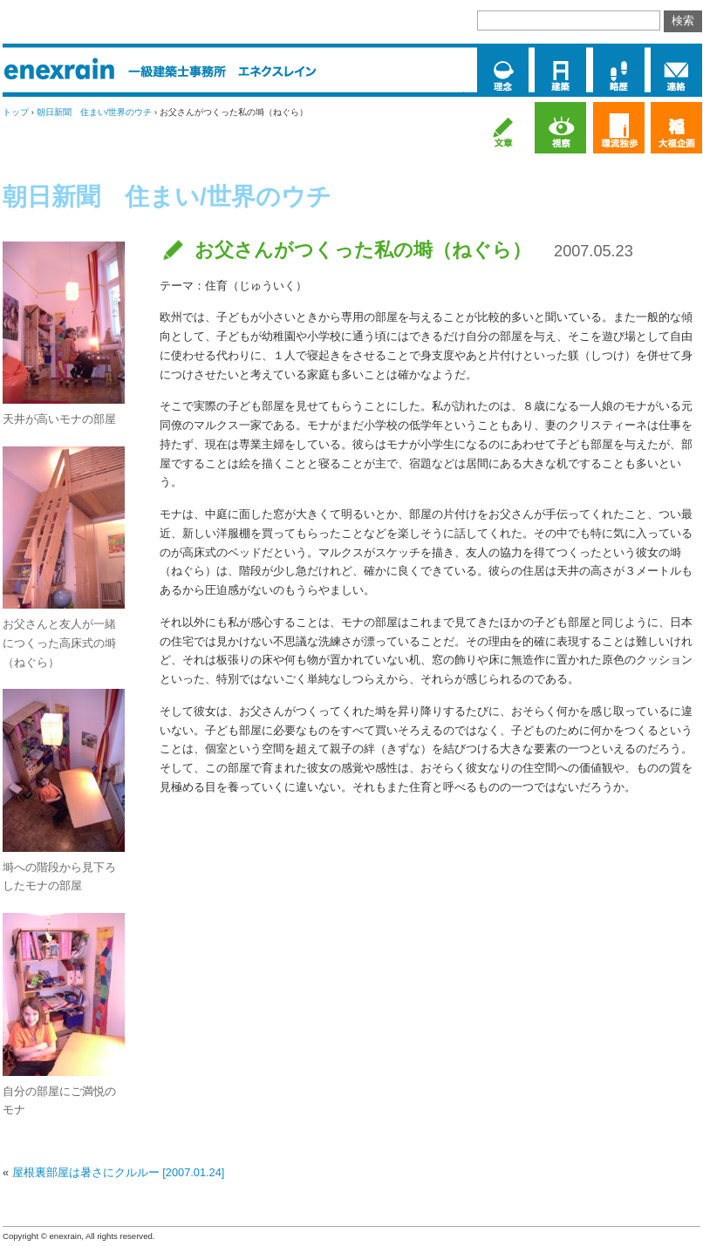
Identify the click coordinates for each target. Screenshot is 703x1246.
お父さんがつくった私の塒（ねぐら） (363, 250)
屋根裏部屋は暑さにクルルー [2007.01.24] (118, 1172)
